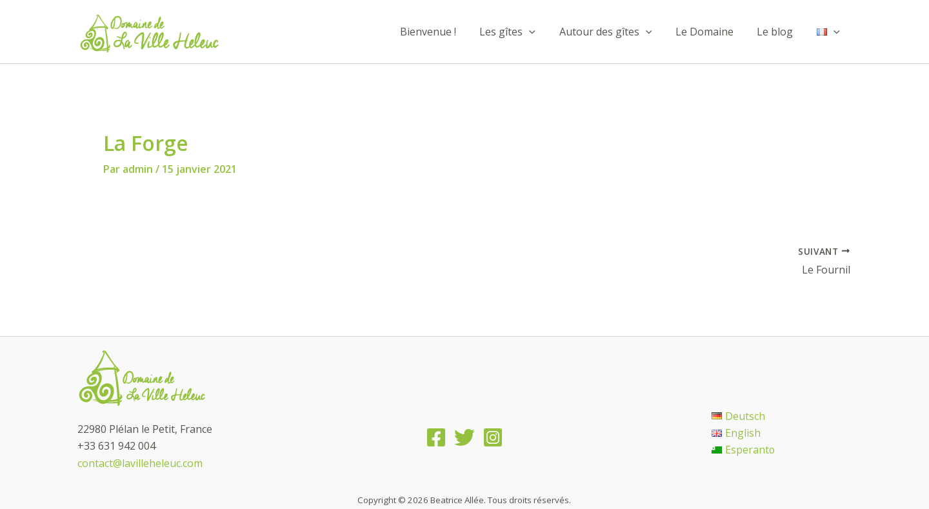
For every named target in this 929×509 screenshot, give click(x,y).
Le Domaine (712, 32)
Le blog (779, 32)
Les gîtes (521, 31)
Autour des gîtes (616, 31)
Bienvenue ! (444, 32)
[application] (542, 31)
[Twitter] (464, 437)
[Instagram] (493, 437)
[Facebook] (436, 437)
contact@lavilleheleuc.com (140, 463)
